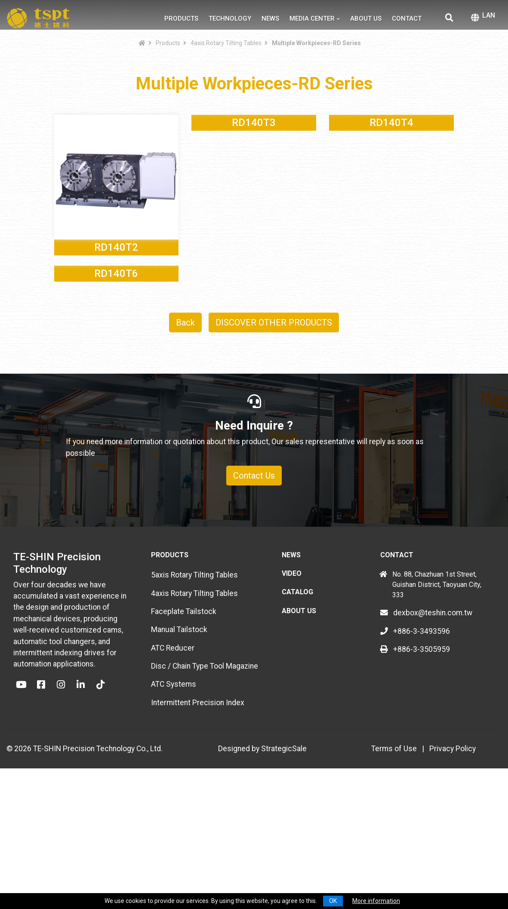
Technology (230, 18)
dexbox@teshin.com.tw (426, 737)
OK (333, 900)
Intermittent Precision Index (197, 827)
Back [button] (185, 447)
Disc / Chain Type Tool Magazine (204, 790)
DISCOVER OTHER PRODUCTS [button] (274, 447)
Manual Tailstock (179, 754)
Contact (407, 18)
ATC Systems (173, 809)
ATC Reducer (172, 772)
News (270, 18)
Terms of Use (394, 873)
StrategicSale (284, 873)
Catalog (297, 716)
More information (376, 900)
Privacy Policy (452, 873)
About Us (366, 18)
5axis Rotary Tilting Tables (194, 699)
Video (292, 698)
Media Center (312, 18)
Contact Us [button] (254, 600)
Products (181, 18)
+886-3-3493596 (415, 756)
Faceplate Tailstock (183, 736)
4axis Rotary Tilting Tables (226, 43)
